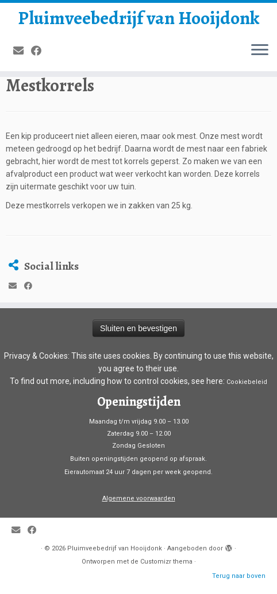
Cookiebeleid (246, 382)
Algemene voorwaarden (138, 498)
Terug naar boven (239, 576)
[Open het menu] (259, 50)
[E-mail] (22, 51)
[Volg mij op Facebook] (40, 51)
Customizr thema (166, 561)
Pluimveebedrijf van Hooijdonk (138, 17)
